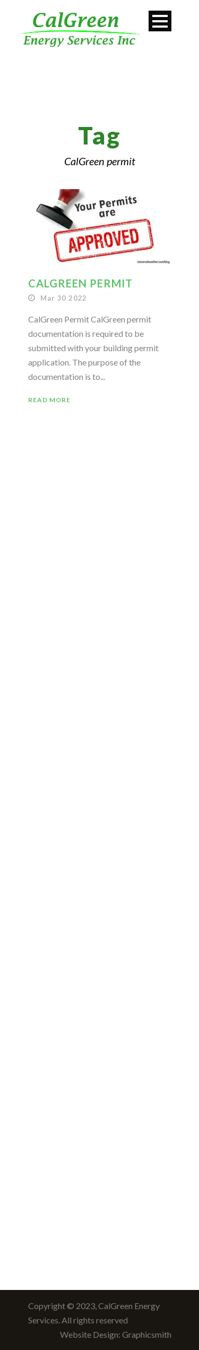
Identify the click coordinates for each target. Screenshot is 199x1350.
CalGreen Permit (80, 283)
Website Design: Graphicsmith (115, 1334)
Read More (49, 400)
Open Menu (160, 21)
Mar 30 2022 (63, 298)
